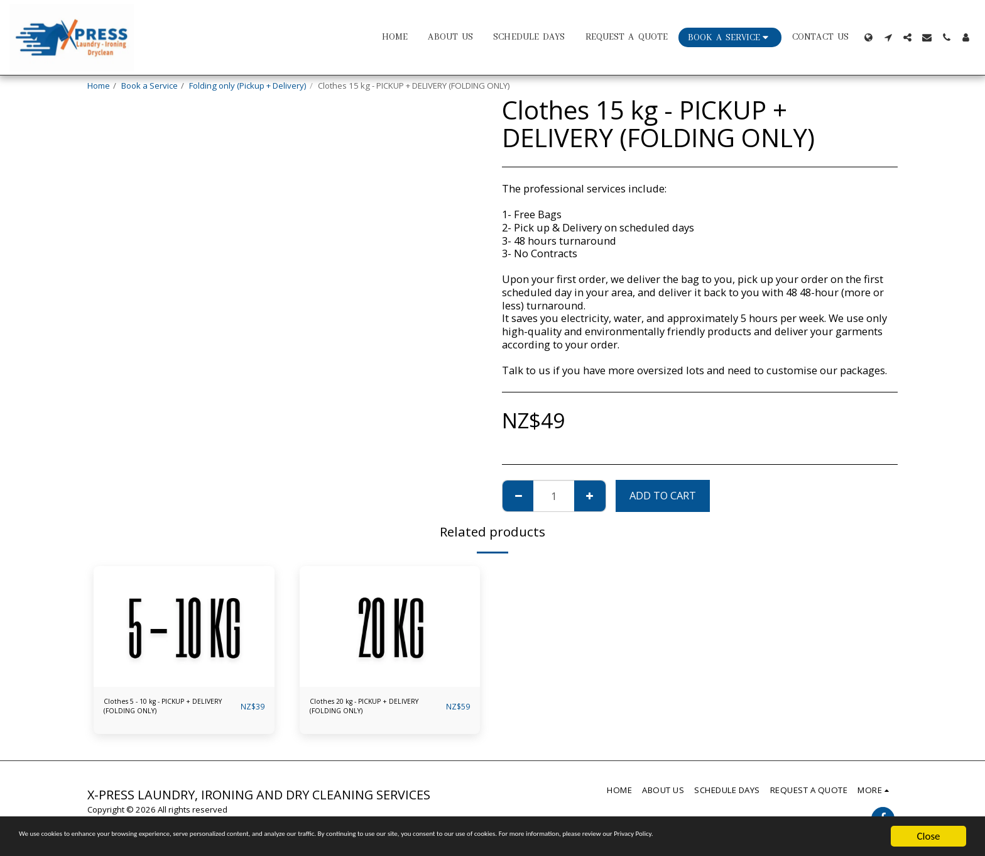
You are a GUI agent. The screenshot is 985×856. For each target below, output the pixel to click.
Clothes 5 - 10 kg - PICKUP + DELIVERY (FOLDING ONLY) (155, 709)
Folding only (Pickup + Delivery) (248, 85)
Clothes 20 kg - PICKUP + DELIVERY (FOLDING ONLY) (374, 709)
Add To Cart (662, 495)
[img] (184, 626)
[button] (888, 37)
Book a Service (149, 85)
